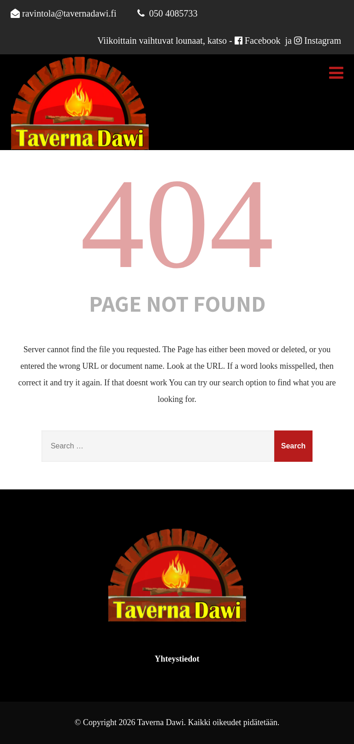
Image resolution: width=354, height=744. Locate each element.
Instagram (322, 40)
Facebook (263, 40)
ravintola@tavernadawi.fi (69, 13)
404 (177, 223)
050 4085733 (173, 13)
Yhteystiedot (177, 658)
